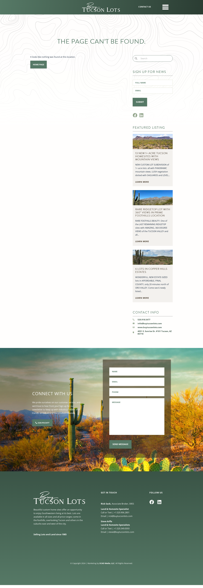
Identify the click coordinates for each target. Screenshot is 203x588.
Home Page (38, 64)
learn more (142, 181)
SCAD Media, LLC (106, 566)
